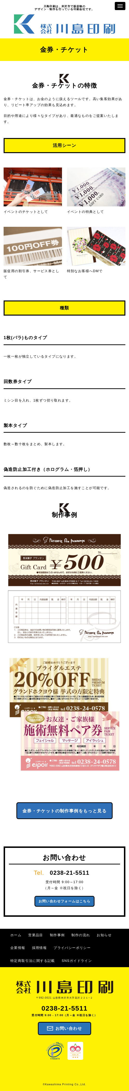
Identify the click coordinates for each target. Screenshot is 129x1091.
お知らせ (104, 935)
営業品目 (35, 935)
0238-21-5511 (69, 873)
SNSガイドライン (77, 961)
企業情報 (17, 948)
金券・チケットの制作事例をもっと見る (64, 811)
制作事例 (57, 935)
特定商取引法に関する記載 (32, 961)
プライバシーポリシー (72, 948)
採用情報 (39, 948)
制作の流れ (80, 935)
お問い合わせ (68, 1028)
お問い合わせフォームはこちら (65, 901)
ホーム (15, 935)
